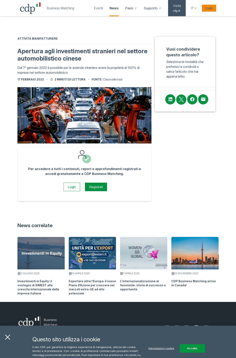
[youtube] (206, 328)
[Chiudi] (7, 341)
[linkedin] (167, 328)
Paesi (131, 8)
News (114, 8)
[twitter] (177, 328)
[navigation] (98, 8)
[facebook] (186, 328)
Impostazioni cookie (161, 352)
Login (209, 8)
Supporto (153, 8)
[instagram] (196, 328)
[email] (216, 328)
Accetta (192, 352)
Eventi (98, 8)
